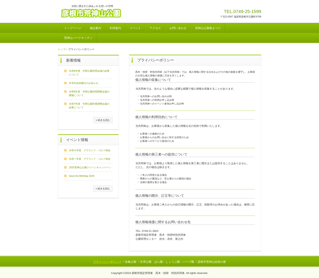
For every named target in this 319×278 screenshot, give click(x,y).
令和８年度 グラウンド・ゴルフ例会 (89, 150)
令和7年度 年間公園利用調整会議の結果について (89, 105)
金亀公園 (130, 261)
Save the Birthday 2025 (81, 176)
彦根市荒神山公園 (95, 12)
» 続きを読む (103, 120)
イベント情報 (77, 140)
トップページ (72, 28)
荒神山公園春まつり (208, 28)
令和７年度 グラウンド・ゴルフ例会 (89, 158)
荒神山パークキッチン (78, 37)
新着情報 (73, 60)
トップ (62, 49)
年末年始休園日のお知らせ (83, 83)
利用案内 (115, 28)
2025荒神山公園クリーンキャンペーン (90, 167)
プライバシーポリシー (107, 261)
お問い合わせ (178, 28)
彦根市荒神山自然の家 (212, 261)
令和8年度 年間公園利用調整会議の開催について (89, 93)
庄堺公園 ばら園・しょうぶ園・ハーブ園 (167, 261)
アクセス (155, 28)
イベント (135, 28)
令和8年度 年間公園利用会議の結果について (89, 73)
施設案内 (95, 28)
